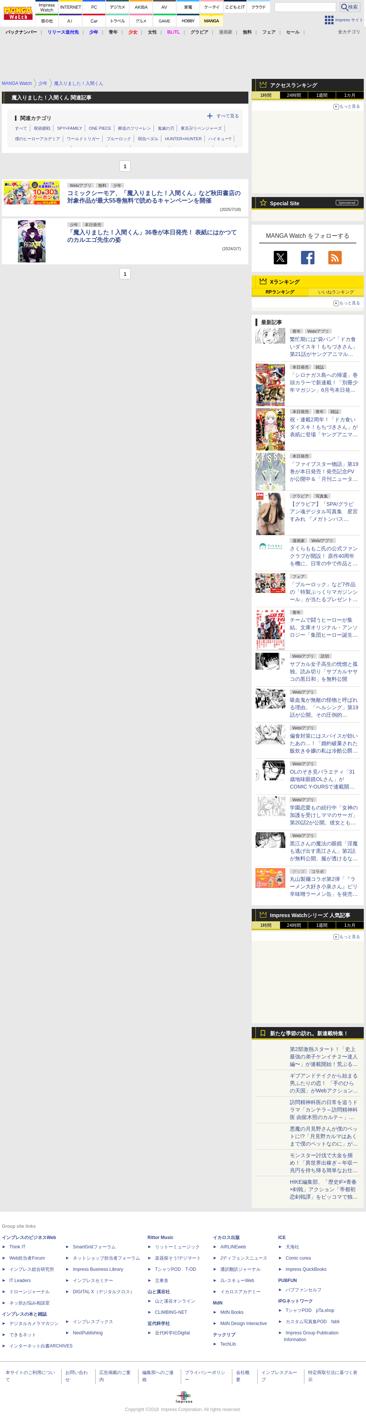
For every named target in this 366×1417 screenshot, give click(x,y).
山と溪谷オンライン (175, 1301)
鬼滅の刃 (166, 128)
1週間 (322, 95)
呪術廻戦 (42, 128)
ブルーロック (118, 138)
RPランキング (280, 292)
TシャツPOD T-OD (175, 1269)
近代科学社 (159, 1323)
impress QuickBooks (306, 1269)
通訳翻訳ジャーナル (240, 1269)
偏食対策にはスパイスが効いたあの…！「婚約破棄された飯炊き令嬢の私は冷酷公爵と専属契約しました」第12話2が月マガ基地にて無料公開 (324, 751)
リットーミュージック (177, 1247)
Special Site (285, 203)
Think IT (17, 1247)
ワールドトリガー (83, 138)
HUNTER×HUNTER (183, 138)
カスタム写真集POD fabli (312, 1321)
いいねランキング (336, 292)
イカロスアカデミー (240, 1291)
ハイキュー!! (219, 138)
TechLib (228, 1344)
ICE (282, 1237)
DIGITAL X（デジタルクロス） (103, 1291)
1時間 (266, 95)
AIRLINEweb (233, 1247)
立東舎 (161, 1280)
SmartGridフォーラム (94, 1247)
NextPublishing (88, 1332)
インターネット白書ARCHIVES (40, 1346)
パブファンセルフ (304, 1289)
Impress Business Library (98, 1269)
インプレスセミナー (93, 1280)
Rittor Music (160, 1237)
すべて (21, 128)
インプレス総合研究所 (31, 1269)
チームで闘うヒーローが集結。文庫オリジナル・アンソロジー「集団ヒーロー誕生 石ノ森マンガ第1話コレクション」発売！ (324, 635)
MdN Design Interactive (243, 1323)
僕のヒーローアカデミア (37, 138)
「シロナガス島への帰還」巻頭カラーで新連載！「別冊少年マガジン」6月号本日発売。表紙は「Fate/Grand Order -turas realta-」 (324, 390)
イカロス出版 (226, 1237)
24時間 (294, 95)
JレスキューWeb (237, 1280)
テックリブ (224, 1334)
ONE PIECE (100, 128)
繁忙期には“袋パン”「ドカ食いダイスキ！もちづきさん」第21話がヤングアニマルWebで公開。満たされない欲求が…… (324, 354)
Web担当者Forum (27, 1258)
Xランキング (285, 282)
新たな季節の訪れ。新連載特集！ (309, 1033)
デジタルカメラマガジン (34, 1323)
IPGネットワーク (295, 1301)
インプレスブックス (93, 1321)
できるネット (22, 1334)
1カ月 (350, 95)
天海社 (292, 1247)
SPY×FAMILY (69, 128)
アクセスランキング (293, 85)
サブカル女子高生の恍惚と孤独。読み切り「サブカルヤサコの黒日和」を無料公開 (324, 671)
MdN (218, 1303)
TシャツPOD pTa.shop (310, 1310)
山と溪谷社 (159, 1291)
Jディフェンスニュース (243, 1258)
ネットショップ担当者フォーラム (106, 1258)
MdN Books (232, 1312)
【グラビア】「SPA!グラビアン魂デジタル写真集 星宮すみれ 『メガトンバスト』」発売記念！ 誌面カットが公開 (324, 519)
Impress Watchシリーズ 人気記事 (310, 915)
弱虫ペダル (148, 138)
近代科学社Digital (172, 1332)
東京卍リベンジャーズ (201, 128)
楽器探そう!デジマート (178, 1258)
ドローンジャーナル (29, 1291)
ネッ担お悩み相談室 (29, 1303)
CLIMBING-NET (171, 1312)
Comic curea (298, 1258)
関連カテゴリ (36, 118)
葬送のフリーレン (134, 128)
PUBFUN (287, 1280)
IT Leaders (20, 1280)
